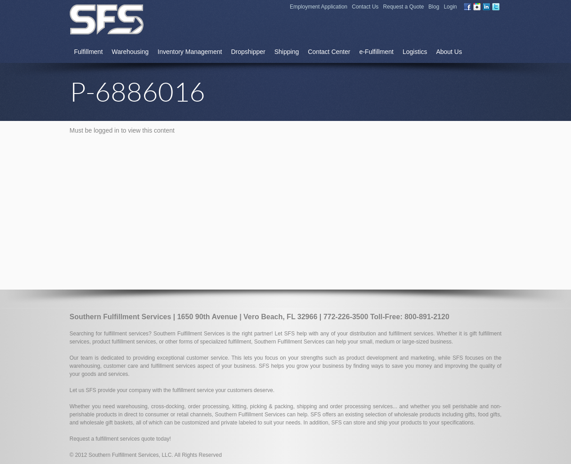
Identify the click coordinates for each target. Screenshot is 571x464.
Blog (433, 7)
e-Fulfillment (376, 51)
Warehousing (130, 51)
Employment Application (318, 7)
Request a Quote (403, 7)
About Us (449, 51)
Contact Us (365, 7)
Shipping (286, 51)
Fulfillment (88, 51)
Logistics (415, 51)
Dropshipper (248, 51)
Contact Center (329, 51)
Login (450, 7)
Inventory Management (189, 51)
